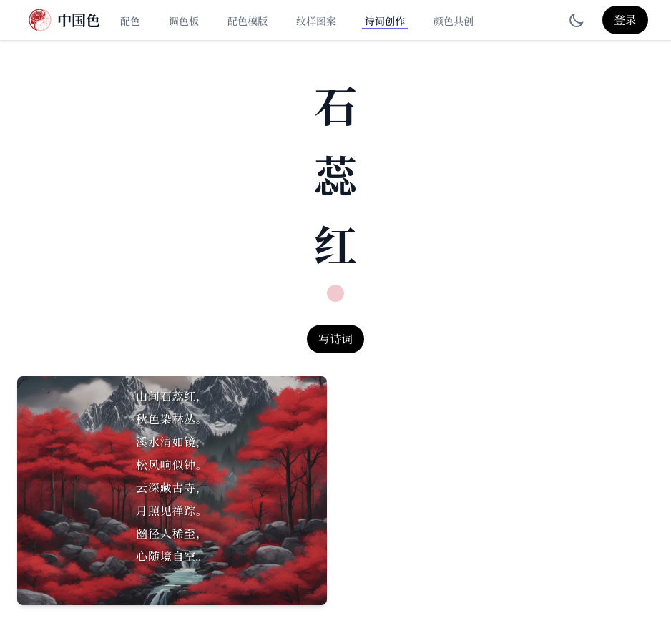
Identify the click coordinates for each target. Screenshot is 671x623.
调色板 (184, 21)
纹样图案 (316, 21)
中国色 (78, 20)
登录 (625, 19)
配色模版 (247, 21)
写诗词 (335, 338)
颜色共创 (454, 21)
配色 (130, 21)
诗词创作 (385, 21)
